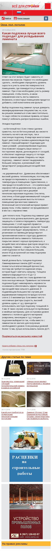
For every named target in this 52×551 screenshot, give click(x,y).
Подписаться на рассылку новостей (22, 336)
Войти (8, 18)
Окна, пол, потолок (13, 24)
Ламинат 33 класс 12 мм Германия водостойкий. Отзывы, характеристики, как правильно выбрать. (38, 415)
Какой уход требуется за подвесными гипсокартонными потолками (12, 415)
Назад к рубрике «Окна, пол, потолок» (18, 346)
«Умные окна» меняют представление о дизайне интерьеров (38, 383)
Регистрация (23, 18)
